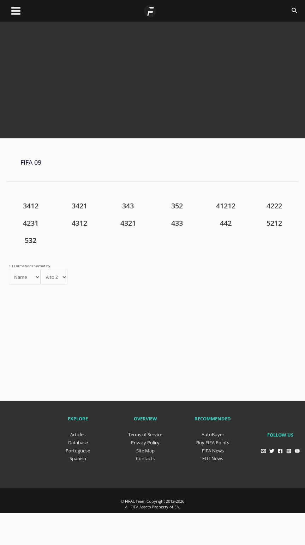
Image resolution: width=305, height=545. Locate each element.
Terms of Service (145, 433)
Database (78, 441)
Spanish (78, 456)
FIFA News (213, 448)
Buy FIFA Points (212, 441)
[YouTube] (298, 449)
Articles (77, 433)
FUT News (212, 456)
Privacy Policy (145, 441)
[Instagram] (289, 449)
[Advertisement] (156, 86)
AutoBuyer (213, 433)
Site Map (145, 448)
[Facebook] (280, 449)
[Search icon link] (295, 10)
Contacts (145, 456)
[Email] (261, 449)
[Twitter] (271, 449)
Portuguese (78, 448)
